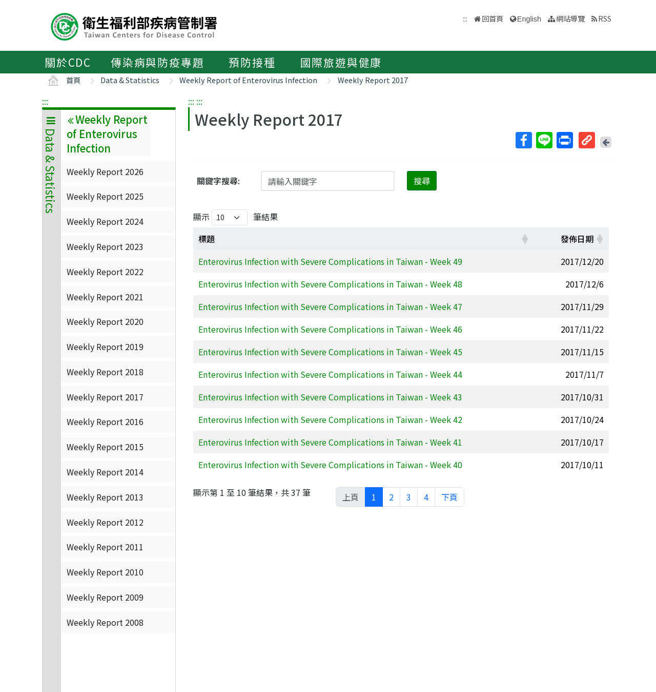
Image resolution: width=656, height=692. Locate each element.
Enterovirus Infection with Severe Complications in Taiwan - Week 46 (330, 329)
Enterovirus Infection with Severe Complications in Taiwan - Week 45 (330, 351)
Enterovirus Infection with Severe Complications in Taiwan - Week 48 (330, 284)
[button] (525, 238)
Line (543, 140)
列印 (564, 140)
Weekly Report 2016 (105, 421)
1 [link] (374, 497)
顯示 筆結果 (235, 217)
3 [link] (408, 497)
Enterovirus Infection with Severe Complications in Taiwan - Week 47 (330, 306)
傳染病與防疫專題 (157, 62)
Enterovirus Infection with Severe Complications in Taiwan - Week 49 (330, 261)
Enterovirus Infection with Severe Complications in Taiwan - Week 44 (330, 374)
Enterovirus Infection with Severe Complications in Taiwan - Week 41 (330, 442)
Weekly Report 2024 (105, 221)
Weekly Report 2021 (105, 297)
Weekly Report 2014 (105, 472)
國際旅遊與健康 (341, 62)
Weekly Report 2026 (105, 171)
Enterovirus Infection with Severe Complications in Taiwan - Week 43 (330, 397)
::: (45, 101)
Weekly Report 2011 (105, 547)
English (529, 19)
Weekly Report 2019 (105, 346)
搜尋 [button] (422, 181)
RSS (604, 18)
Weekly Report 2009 (105, 597)
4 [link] (426, 497)
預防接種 (252, 62)
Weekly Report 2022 (105, 271)
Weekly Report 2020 (105, 321)
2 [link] (391, 497)
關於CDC (68, 62)
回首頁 (492, 18)
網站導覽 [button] (570, 18)
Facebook (523, 140)
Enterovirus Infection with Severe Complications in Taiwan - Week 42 (330, 419)
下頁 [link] (449, 497)
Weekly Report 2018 (105, 372)
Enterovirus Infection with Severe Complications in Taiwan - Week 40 (330, 464)
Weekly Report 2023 (105, 246)
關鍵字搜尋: (218, 181)
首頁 (73, 79)
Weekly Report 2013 (105, 497)
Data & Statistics (129, 79)
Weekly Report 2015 (105, 446)
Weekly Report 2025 (105, 196)
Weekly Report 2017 (373, 79)
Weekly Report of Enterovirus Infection (248, 79)
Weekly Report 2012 (105, 522)
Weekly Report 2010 (105, 572)
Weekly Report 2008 (105, 622)
